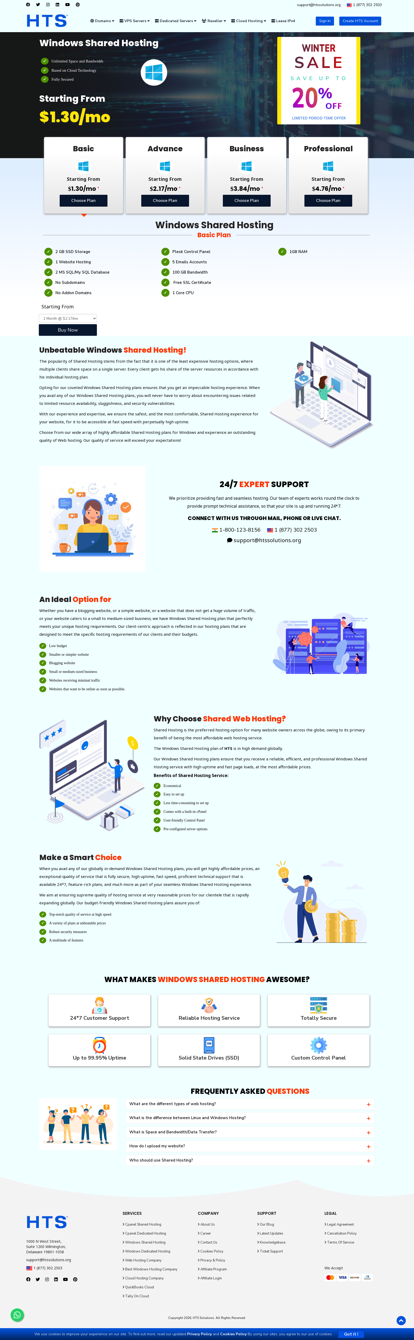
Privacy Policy (199, 1334)
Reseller (214, 20)
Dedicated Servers (175, 20)
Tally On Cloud (136, 1296)
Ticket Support (270, 1251)
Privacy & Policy (211, 1260)
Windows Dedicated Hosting (146, 1251)
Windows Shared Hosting (144, 1242)
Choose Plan (83, 200)
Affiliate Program (212, 1269)
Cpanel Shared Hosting (142, 1224)
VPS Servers (135, 20)
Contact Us (207, 1242)
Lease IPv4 (283, 20)
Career (204, 1233)
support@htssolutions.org (319, 4)
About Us (206, 1224)
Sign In (325, 20)
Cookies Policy (210, 1251)
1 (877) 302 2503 (364, 5)
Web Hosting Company (142, 1260)
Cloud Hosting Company (143, 1278)
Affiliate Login (210, 1278)
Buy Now (68, 330)
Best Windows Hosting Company (150, 1269)
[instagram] (49, 5)
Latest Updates (270, 1233)
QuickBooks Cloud (138, 1287)
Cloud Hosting (248, 20)
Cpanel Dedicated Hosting (144, 1233)
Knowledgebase (271, 1242)
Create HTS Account (360, 20)
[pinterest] (79, 5)
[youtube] (68, 5)
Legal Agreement (339, 1224)
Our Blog (265, 1224)
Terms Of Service (339, 1242)
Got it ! (351, 1334)
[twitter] (39, 5)
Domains (102, 20)
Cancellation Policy (340, 1233)
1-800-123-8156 (236, 529)
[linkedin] (59, 5)
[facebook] (29, 5)
